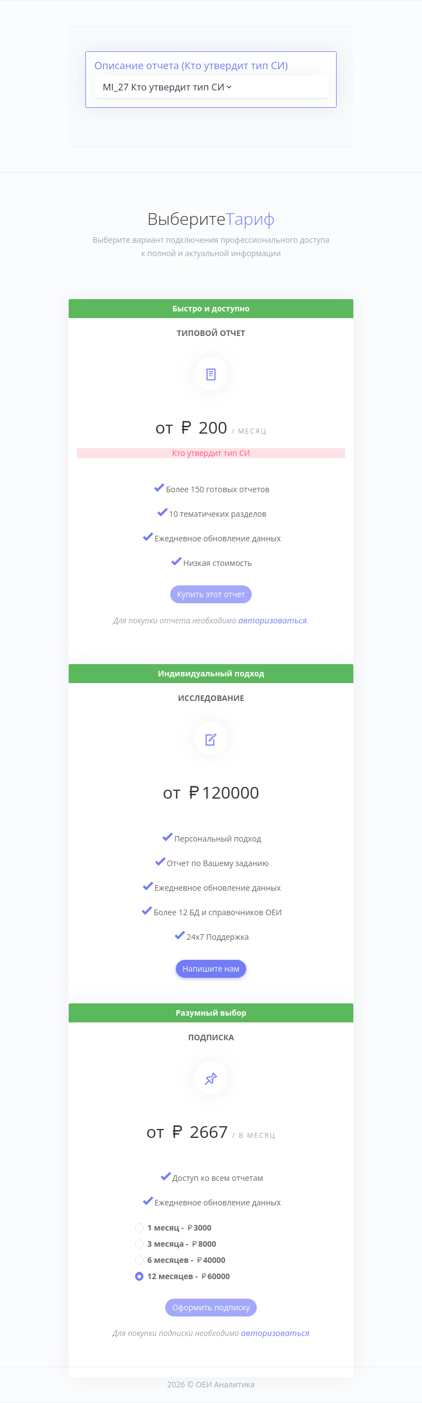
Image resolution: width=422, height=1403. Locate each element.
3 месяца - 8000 (181, 1243)
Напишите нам (211, 968)
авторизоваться (272, 620)
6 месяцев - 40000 (186, 1260)
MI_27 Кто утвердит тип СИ (168, 86)
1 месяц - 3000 (179, 1227)
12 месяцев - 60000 (188, 1276)
